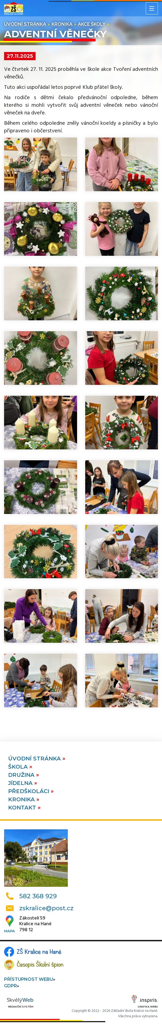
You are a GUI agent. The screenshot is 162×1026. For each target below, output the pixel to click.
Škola (18, 766)
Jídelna (21, 783)
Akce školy (91, 24)
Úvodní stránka (25, 24)
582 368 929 (38, 896)
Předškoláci (29, 791)
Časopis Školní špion (40, 964)
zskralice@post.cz (46, 908)
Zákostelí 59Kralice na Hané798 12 (35, 924)
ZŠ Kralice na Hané (39, 951)
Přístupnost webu (28, 979)
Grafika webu (145, 1002)
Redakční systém (20, 1003)
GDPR (10, 985)
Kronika (62, 24)
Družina (22, 775)
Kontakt (23, 807)
